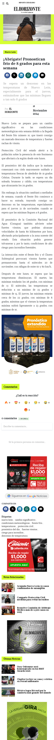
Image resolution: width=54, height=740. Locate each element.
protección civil (25, 526)
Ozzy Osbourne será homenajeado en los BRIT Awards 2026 (30, 668)
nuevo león (7, 520)
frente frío (37, 523)
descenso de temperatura (15, 535)
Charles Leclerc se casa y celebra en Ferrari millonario (34, 680)
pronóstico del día (11, 529)
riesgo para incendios (12, 532)
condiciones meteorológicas (16, 523)
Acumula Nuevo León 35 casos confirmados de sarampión (33, 587)
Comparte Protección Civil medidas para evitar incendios (33, 598)
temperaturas (9, 526)
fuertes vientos (29, 529)
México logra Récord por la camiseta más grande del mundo (34, 691)
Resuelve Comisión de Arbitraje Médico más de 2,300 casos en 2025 (34, 609)
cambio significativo (25, 520)
